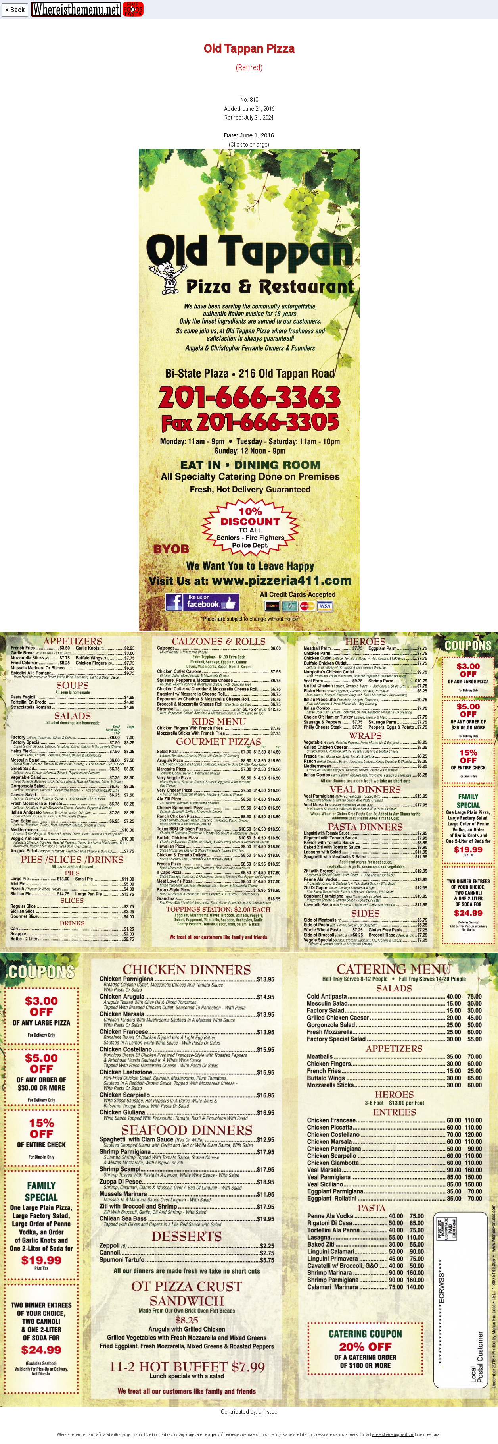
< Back (15, 9)
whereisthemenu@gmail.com (393, 1434)
